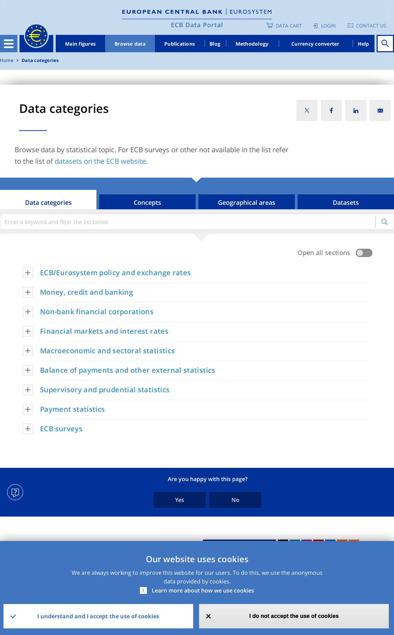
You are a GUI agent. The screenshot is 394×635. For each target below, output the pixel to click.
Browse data (130, 43)
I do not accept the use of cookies (294, 616)
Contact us (371, 25)
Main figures (80, 43)
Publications (179, 43)
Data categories (40, 60)
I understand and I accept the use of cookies (98, 616)
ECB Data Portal (197, 25)
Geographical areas (246, 202)
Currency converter (315, 43)
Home (6, 60)
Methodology (252, 43)
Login (328, 25)
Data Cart (289, 25)
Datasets (346, 202)
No (235, 500)
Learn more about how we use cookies (203, 590)
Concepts (147, 202)
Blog (215, 43)
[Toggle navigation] (8, 43)
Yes (179, 500)
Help (363, 43)
